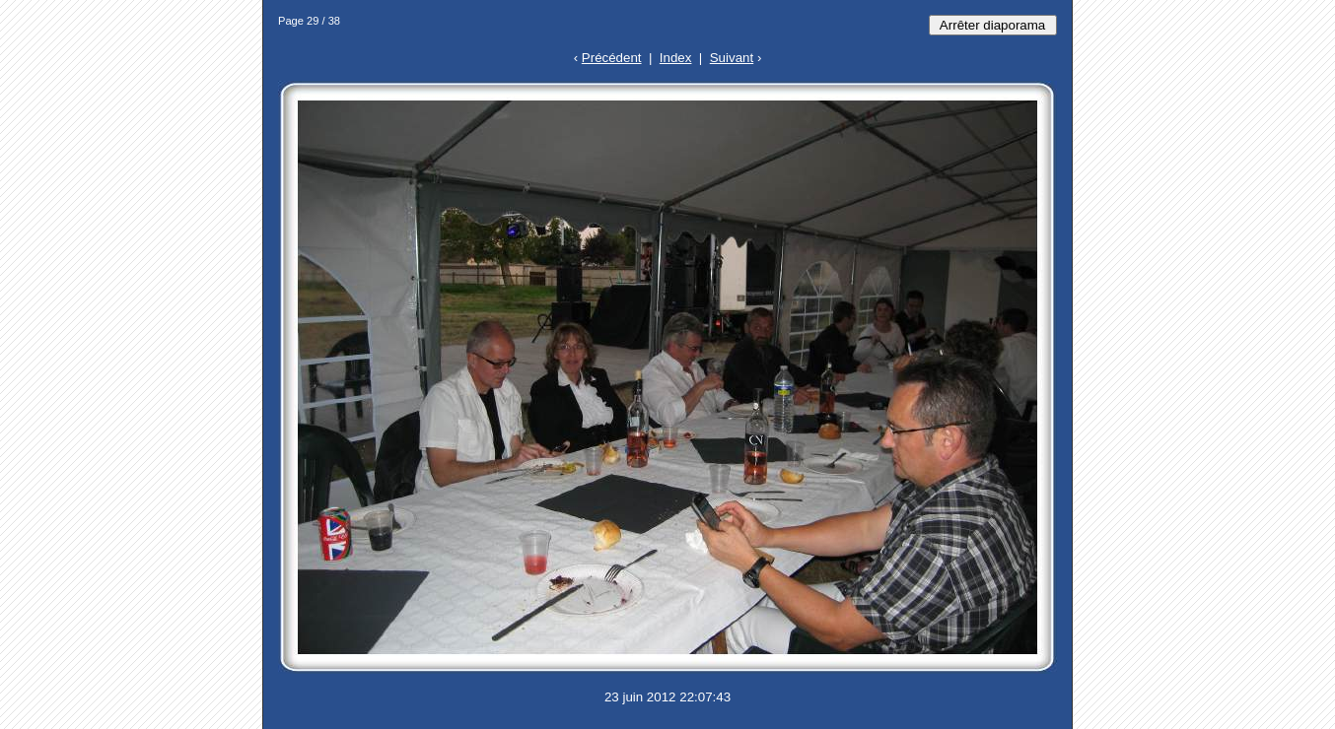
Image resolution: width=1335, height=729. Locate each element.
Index (676, 57)
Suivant (731, 57)
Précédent (612, 57)
